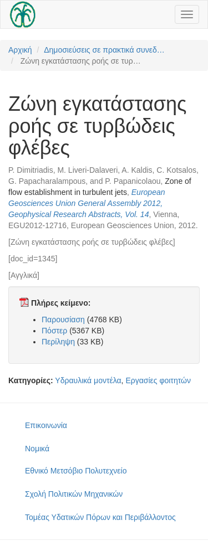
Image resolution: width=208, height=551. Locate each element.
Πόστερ (54, 330)
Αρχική (20, 49)
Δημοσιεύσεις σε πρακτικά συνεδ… (104, 49)
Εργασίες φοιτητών (158, 380)
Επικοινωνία (46, 425)
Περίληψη (58, 341)
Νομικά (37, 448)
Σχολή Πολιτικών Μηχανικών (74, 494)
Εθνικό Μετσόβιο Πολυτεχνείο (75, 470)
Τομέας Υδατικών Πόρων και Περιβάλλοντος (100, 517)
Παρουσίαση (63, 319)
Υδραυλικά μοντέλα (88, 380)
